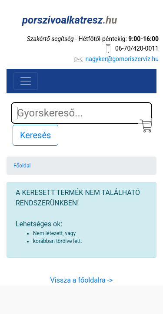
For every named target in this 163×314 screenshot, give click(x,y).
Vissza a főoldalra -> (81, 280)
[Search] (81, 113)
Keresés (35, 135)
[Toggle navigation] (25, 81)
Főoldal (21, 166)
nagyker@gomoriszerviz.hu (122, 58)
